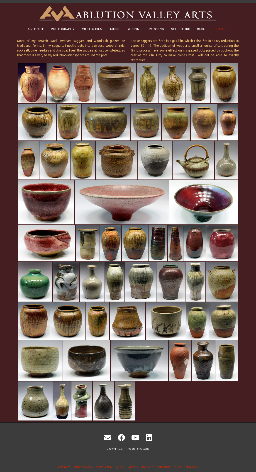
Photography (63, 29)
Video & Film (92, 29)
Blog (201, 29)
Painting (156, 29)
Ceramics (220, 29)
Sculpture (180, 29)
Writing (134, 29)
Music (115, 29)
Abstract (36, 29)
